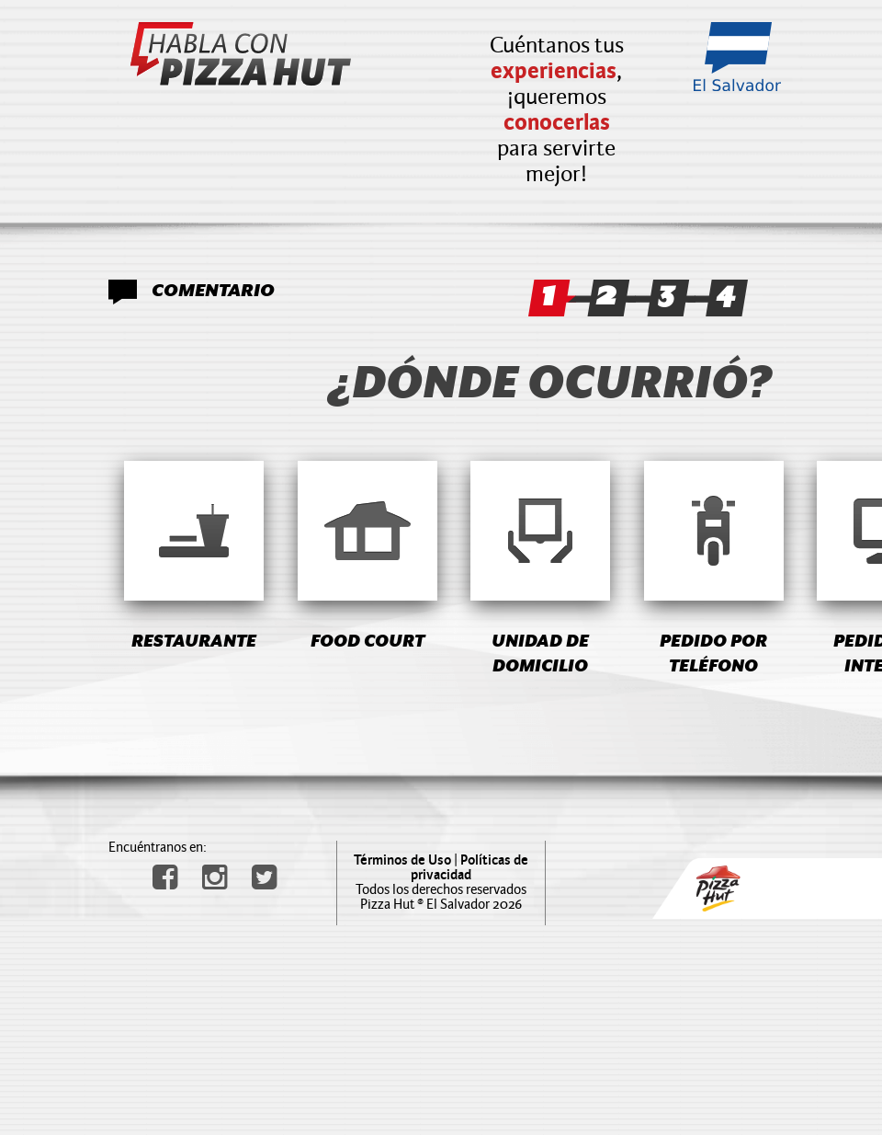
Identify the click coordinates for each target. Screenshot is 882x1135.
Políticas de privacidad (469, 868)
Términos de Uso (402, 860)
